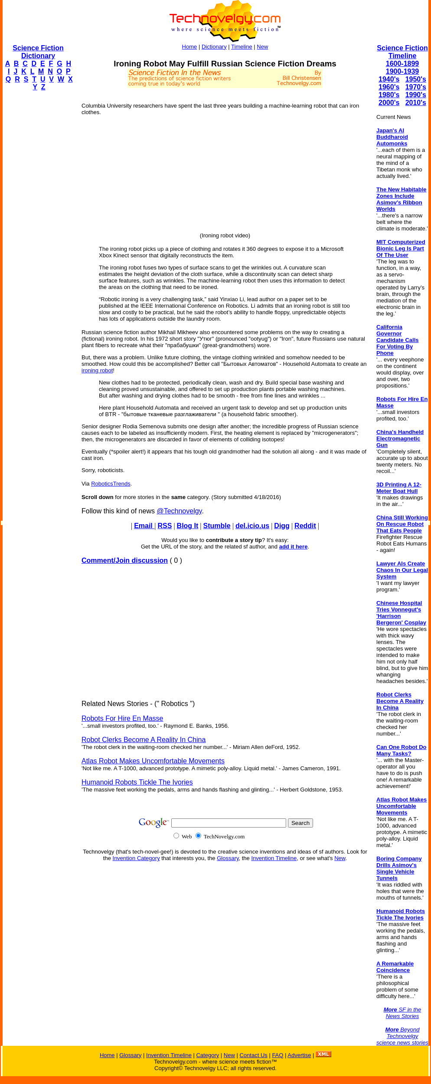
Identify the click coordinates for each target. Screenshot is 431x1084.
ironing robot (97, 370)
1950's (415, 79)
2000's (389, 102)
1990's (415, 95)
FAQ (277, 1055)
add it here (293, 546)
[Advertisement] (37, 228)
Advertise (299, 1055)
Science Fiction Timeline (402, 51)
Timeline (241, 46)
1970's (415, 87)
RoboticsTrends (111, 483)
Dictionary (214, 46)
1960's (389, 87)
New (262, 46)
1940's (389, 79)
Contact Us (253, 1055)
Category (207, 1055)
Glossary (227, 858)
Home (189, 46)
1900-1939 (402, 71)
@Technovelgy (179, 511)
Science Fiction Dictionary (38, 51)
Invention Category (136, 858)
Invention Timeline (274, 858)
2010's (415, 102)
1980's (389, 95)
